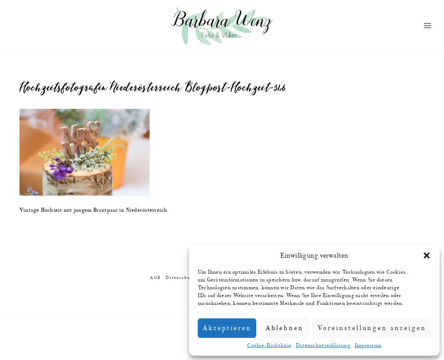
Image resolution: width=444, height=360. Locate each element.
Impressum (368, 345)
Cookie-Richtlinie (269, 345)
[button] (426, 255)
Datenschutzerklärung (323, 345)
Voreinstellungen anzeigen (371, 328)
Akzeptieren (226, 328)
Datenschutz (180, 277)
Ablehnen (284, 328)
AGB (155, 277)
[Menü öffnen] (428, 26)
